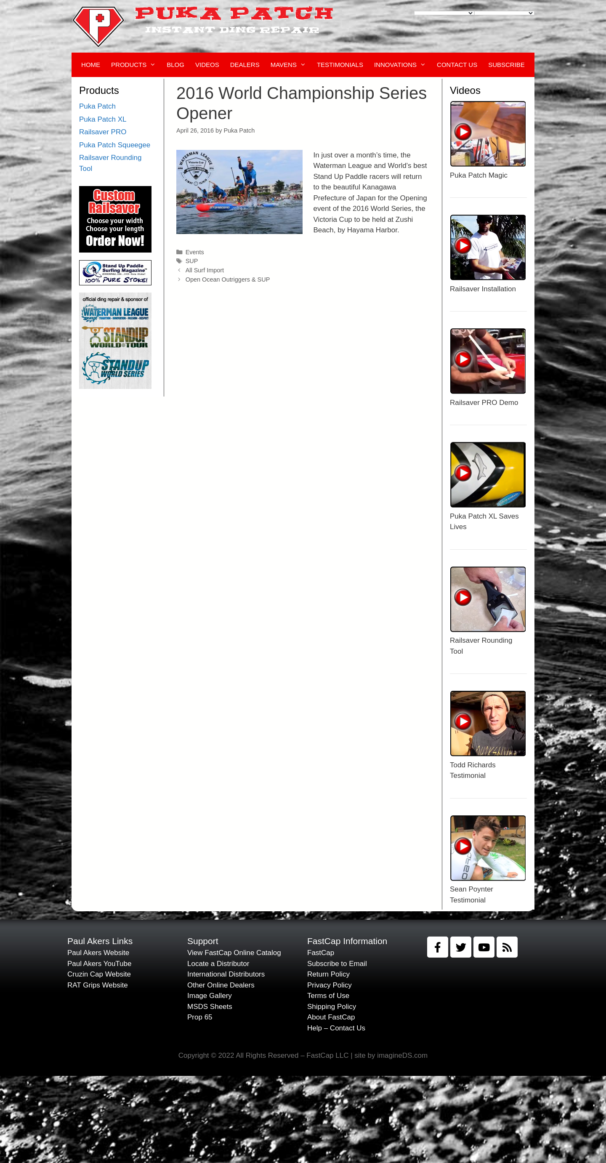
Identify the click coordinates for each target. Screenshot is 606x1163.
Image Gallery (209, 996)
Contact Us (457, 64)
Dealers (245, 64)
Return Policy (328, 974)
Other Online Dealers (221, 985)
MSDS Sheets (209, 1007)
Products (136, 65)
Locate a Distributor (218, 964)
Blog (175, 64)
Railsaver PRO (102, 132)
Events (195, 252)
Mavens (291, 65)
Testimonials (340, 64)
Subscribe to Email (337, 964)
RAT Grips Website (97, 985)
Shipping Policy (331, 1007)
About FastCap (331, 1017)
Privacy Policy (329, 985)
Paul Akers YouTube (99, 964)
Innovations (402, 65)
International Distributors (226, 974)
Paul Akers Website (98, 953)
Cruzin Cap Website (99, 974)
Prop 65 (200, 1017)
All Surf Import (205, 270)
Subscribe (506, 64)
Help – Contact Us (336, 1028)
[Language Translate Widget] (444, 13)
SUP (192, 261)
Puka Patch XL (102, 119)
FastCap (320, 953)
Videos (207, 64)
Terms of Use (328, 996)
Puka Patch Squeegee (114, 145)
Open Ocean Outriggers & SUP (228, 279)
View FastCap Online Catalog (234, 953)
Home (90, 64)
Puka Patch (97, 106)
